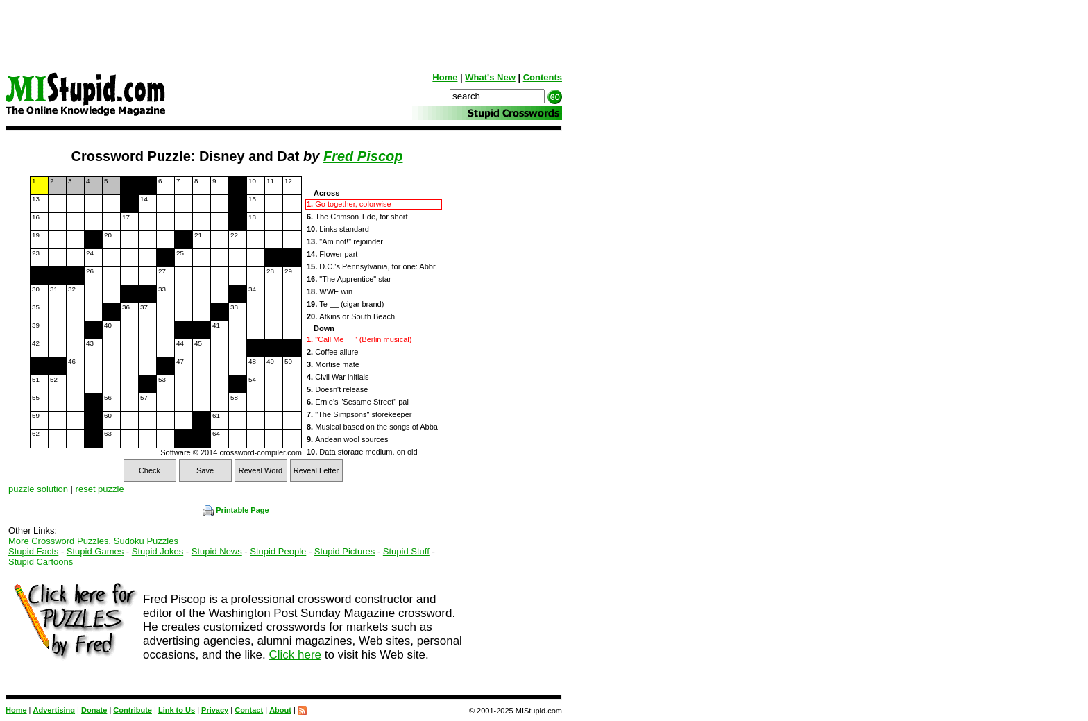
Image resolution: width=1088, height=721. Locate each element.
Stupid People (278, 551)
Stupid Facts (33, 551)
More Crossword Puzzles (58, 541)
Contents (542, 77)
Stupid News (217, 551)
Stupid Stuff (406, 551)
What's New (490, 77)
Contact (249, 710)
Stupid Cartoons (40, 562)
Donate (94, 710)
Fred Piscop (362, 156)
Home (444, 77)
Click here (295, 654)
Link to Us (176, 710)
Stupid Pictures (344, 551)
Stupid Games (95, 551)
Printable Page (236, 510)
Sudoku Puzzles (146, 541)
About (280, 710)
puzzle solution (38, 489)
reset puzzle (100, 489)
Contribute (132, 710)
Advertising (54, 710)
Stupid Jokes (157, 551)
